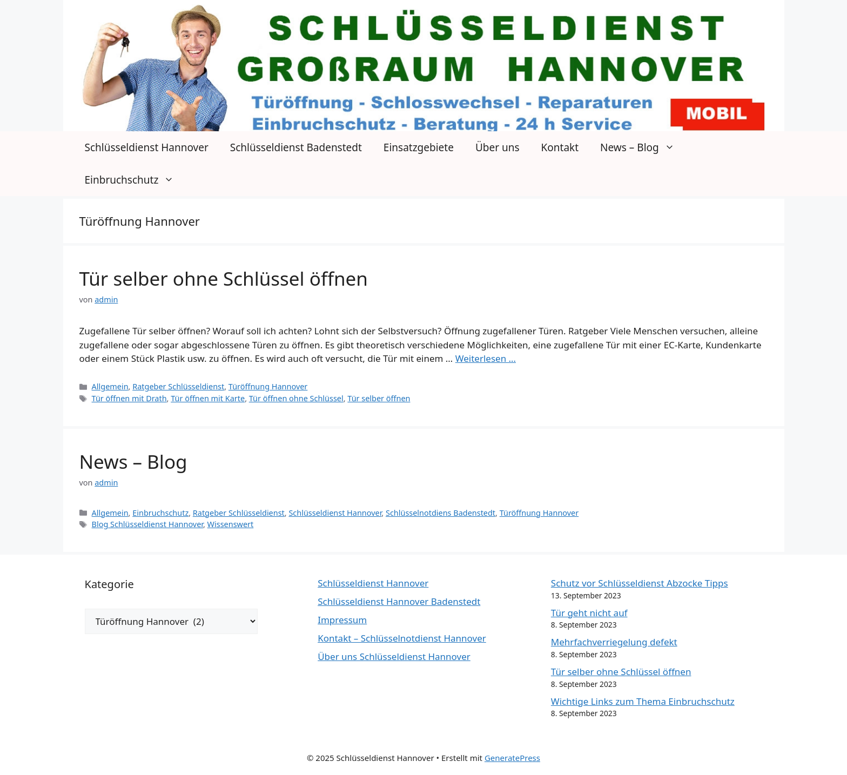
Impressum (342, 620)
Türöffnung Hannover (268, 386)
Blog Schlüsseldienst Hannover (147, 524)
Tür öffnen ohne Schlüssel (296, 398)
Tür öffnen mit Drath (129, 398)
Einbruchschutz (135, 180)
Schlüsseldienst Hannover (147, 147)
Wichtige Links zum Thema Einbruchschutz (643, 701)
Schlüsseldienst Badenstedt (296, 147)
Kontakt (560, 147)
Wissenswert (230, 524)
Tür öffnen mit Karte (208, 398)
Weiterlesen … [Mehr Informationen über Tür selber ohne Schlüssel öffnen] (485, 358)
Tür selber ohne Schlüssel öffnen (223, 278)
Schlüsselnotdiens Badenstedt (440, 513)
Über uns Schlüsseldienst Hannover (394, 656)
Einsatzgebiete (419, 147)
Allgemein (110, 386)
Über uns (497, 147)
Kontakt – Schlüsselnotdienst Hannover (402, 638)
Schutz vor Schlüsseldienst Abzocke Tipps (639, 583)
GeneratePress (512, 757)
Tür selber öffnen (378, 398)
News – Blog (642, 147)
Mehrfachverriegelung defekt (614, 642)
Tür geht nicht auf (589, 612)
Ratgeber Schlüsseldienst (178, 386)
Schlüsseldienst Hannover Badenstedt (399, 601)
